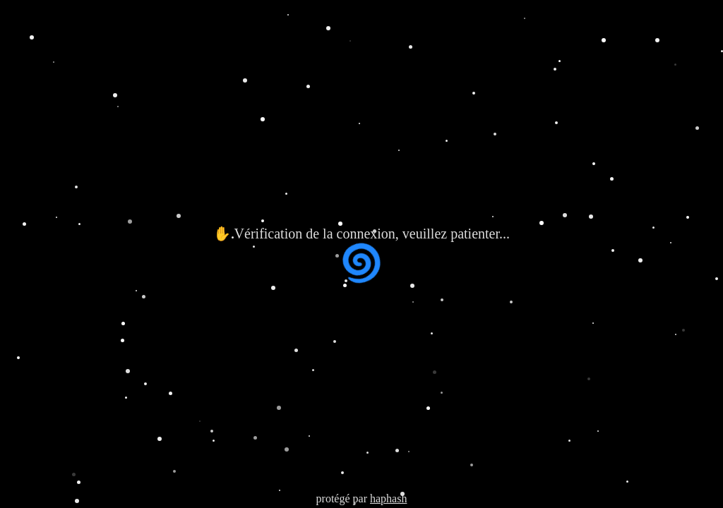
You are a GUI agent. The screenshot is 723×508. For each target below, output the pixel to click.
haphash (388, 498)
